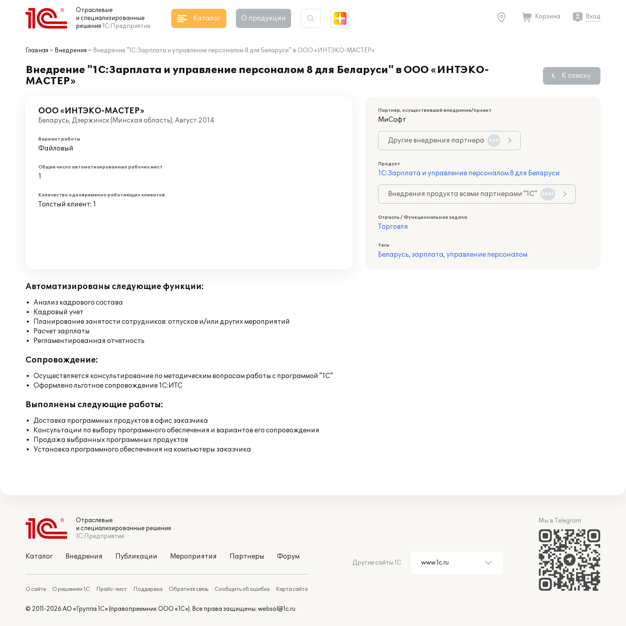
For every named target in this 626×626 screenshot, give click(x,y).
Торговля (393, 227)
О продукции (263, 18)
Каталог (39, 557)
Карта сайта (292, 589)
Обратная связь (188, 589)
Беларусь (393, 255)
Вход (593, 16)
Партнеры (247, 557)
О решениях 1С (71, 589)
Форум (288, 557)
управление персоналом (486, 255)
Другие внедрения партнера (444, 140)
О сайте (36, 589)
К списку (576, 76)
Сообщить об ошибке (242, 589)
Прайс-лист (111, 589)
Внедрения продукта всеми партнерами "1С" (471, 194)
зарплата (428, 255)
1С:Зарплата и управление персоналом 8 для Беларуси (469, 173)
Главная (37, 50)
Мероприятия (193, 557)
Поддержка (147, 589)
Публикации (136, 557)
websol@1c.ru (276, 609)
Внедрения (71, 50)
